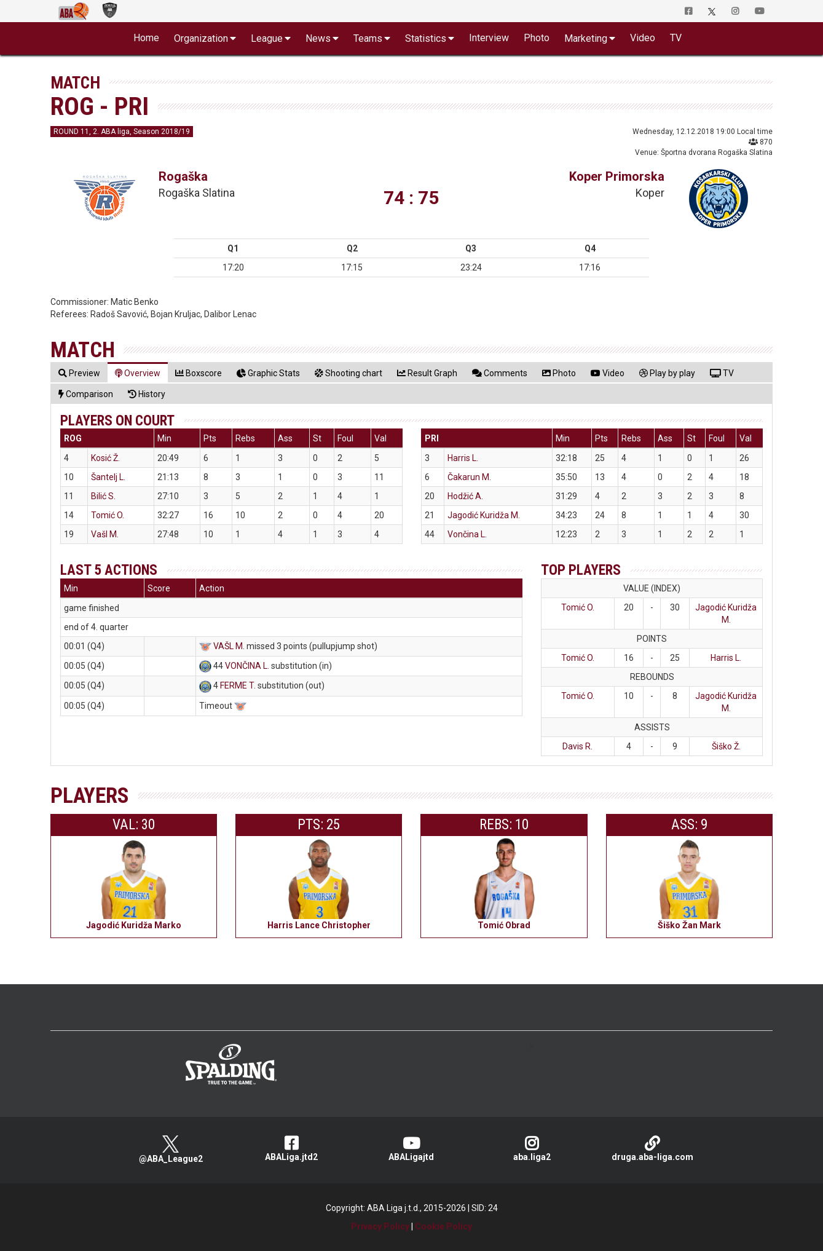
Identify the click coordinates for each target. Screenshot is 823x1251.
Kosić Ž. (105, 458)
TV (676, 38)
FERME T (237, 685)
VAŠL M (228, 646)
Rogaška (183, 176)
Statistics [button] (425, 38)
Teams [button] (367, 38)
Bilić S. (103, 496)
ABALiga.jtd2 (291, 1148)
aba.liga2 (532, 1148)
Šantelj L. (108, 477)
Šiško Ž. (726, 746)
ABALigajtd (412, 1148)
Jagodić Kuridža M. (483, 515)
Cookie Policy (443, 1226)
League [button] (267, 38)
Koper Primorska (616, 176)
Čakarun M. (469, 477)
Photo (536, 38)
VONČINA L (246, 666)
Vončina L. (467, 534)
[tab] (79, 373)
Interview (489, 38)
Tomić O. (107, 515)
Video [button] (642, 38)
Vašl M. (105, 534)
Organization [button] (201, 38)
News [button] (318, 38)
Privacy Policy (380, 1226)
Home (146, 38)
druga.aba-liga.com (652, 1148)
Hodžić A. (465, 496)
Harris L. (462, 458)
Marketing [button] (585, 38)
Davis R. (577, 746)
